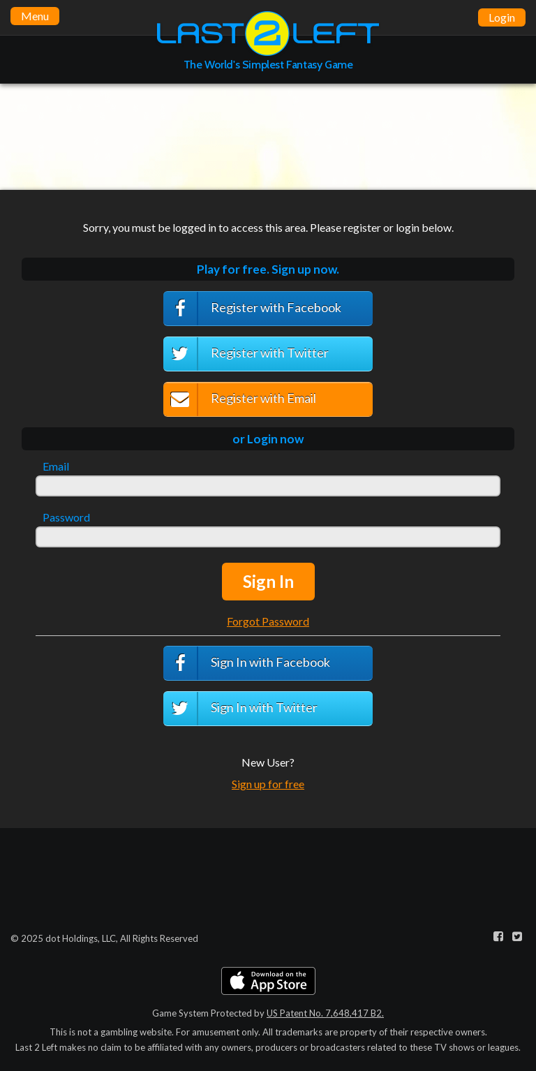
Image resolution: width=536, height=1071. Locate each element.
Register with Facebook (252, 308)
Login (502, 17)
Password (66, 517)
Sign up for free (268, 783)
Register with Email (239, 399)
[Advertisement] (268, 136)
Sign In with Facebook (246, 663)
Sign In (268, 581)
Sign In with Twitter (240, 708)
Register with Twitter (246, 354)
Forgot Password (268, 621)
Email (56, 466)
